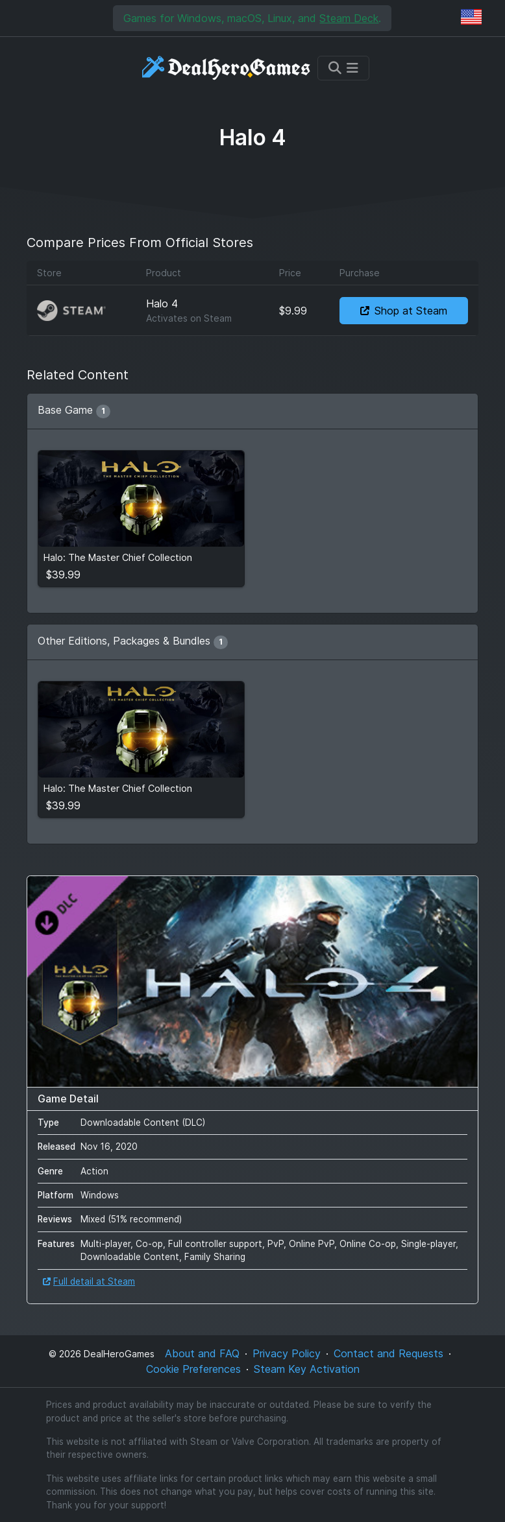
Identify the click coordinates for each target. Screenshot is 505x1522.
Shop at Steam (403, 310)
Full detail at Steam (89, 1281)
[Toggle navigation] (343, 68)
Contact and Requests (388, 1353)
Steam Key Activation (307, 1368)
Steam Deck (348, 18)
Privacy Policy (286, 1353)
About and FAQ (202, 1353)
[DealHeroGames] (226, 68)
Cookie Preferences (193, 1368)
